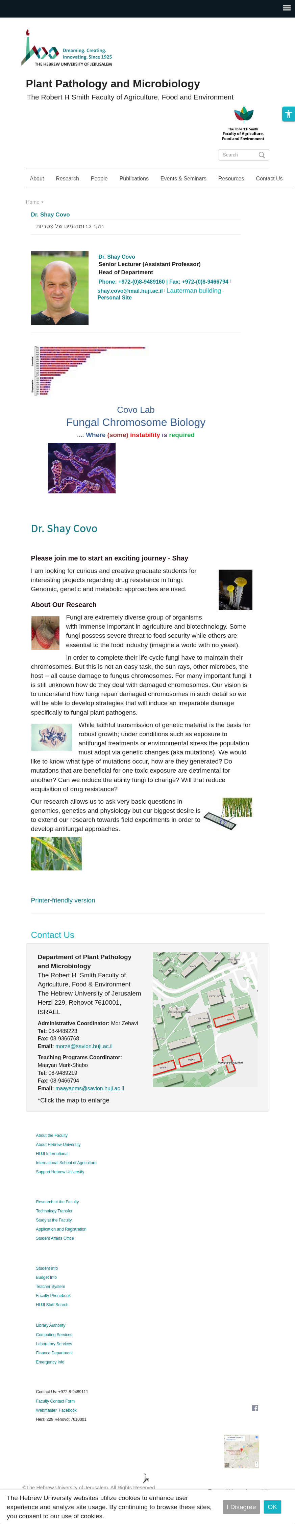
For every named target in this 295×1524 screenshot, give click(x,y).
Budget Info (46, 1296)
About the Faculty (52, 1154)
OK (272, 1507)
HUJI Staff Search (52, 1323)
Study (277, 197)
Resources (231, 178)
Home (33, 221)
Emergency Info (50, 1381)
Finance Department (54, 1372)
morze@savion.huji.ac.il (84, 1065)
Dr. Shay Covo (50, 234)
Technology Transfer (54, 1230)
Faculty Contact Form (55, 1420)
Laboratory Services (54, 1362)
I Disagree (241, 1507)
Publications (134, 178)
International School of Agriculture (66, 1181)
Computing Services (54, 1353)
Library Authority (51, 1344)
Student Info (47, 1287)
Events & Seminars (183, 178)
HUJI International (52, 1172)
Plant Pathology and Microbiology (113, 84)
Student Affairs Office (55, 1257)
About (37, 178)
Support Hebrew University (60, 1190)
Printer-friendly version (63, 919)
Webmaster (46, 1429)
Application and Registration (61, 1248)
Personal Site (115, 316)
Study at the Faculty (54, 1239)
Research (67, 178)
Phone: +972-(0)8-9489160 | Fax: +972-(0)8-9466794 (163, 301)
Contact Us (269, 178)
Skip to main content (29, 22)
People (99, 178)
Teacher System (50, 1305)
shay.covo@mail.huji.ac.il (130, 310)
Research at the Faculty (57, 1220)
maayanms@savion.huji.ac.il (89, 1107)
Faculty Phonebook (53, 1314)
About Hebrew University (58, 1163)
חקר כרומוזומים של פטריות (70, 245)
